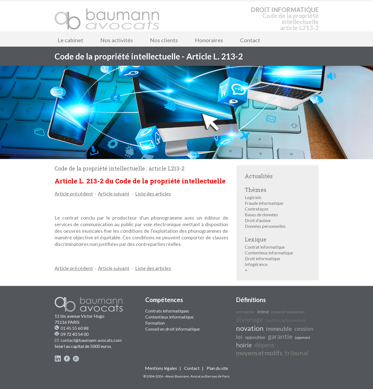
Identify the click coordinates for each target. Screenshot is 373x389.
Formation (155, 322)
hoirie (244, 345)
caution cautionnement (286, 320)
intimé (263, 311)
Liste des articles (153, 194)
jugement (302, 337)
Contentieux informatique (269, 252)
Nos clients (164, 40)
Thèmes (255, 189)
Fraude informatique (264, 203)
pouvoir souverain (287, 311)
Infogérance (256, 264)
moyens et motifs (259, 353)
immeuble (279, 328)
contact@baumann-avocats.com (91, 340)
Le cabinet (70, 40)
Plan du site (217, 368)
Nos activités (116, 40)
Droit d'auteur (258, 220)
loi (239, 336)
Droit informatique (262, 258)
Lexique (255, 239)
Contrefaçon (256, 208)
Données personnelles (265, 226)
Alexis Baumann (177, 376)
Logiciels (253, 197)
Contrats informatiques (167, 310)
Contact (250, 40)
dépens (264, 345)
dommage (249, 319)
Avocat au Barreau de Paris (210, 376)
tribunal (296, 353)
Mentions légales (161, 368)
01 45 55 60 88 (75, 328)
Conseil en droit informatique (172, 328)
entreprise (245, 312)
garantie (280, 336)
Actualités (259, 176)
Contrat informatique (265, 246)
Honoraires (209, 40)
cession (303, 328)
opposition (255, 337)
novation (250, 328)
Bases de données (261, 214)
